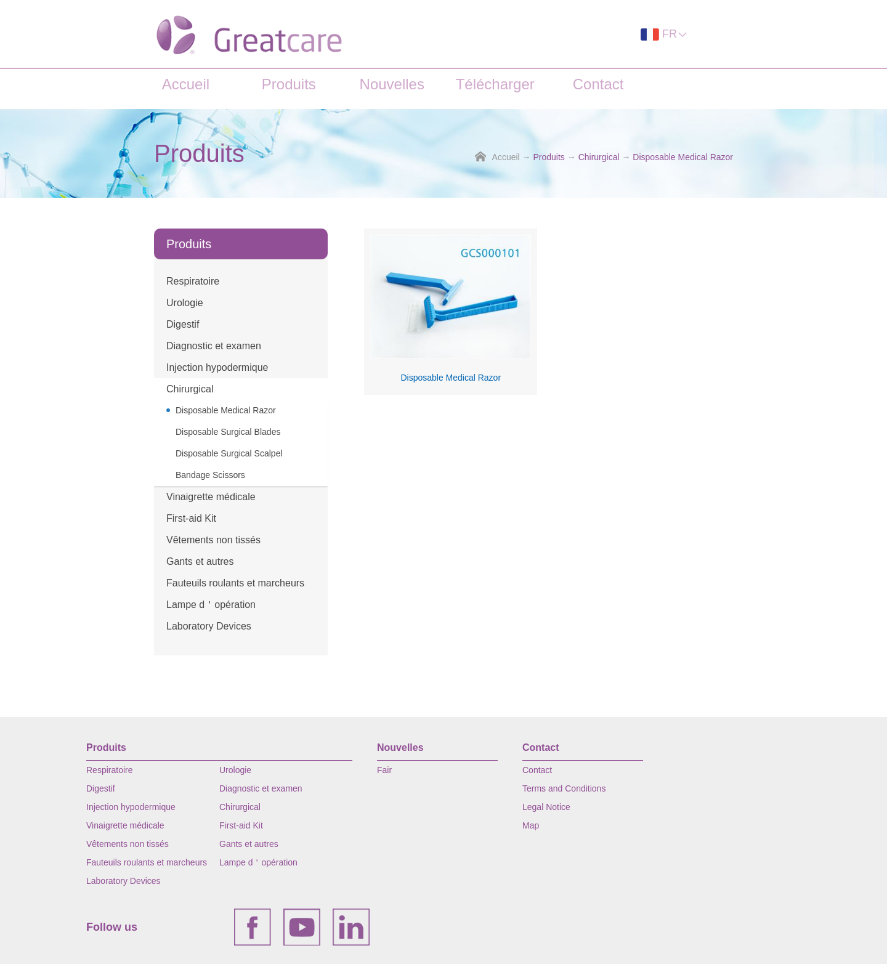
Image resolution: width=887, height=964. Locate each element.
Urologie (184, 303)
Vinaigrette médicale (211, 497)
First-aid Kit (191, 518)
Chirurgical (599, 157)
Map (530, 825)
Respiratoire (192, 281)
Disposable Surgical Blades (228, 432)
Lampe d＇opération (211, 604)
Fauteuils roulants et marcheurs (235, 583)
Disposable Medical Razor (683, 157)
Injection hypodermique (217, 367)
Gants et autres (199, 561)
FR (664, 34)
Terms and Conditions (564, 788)
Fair (384, 770)
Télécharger (495, 84)
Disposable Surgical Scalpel (229, 453)
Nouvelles (392, 84)
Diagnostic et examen (213, 346)
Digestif (182, 324)
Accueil (185, 84)
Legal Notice (546, 807)
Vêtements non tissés (213, 540)
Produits (289, 84)
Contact (598, 84)
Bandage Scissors (210, 475)
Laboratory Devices (208, 626)
